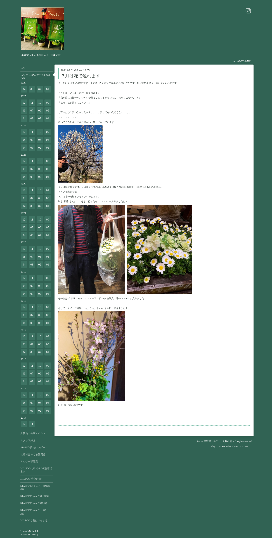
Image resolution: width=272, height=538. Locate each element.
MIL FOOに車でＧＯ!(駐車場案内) (36, 470)
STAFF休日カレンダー (32, 447)
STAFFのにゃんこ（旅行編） (34, 512)
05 (47, 110)
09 (47, 102)
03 (31, 89)
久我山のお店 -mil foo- (32, 433)
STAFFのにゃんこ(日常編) (34, 496)
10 (39, 102)
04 (24, 89)
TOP (22, 68)
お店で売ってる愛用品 (33, 454)
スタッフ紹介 (28, 440)
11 (31, 102)
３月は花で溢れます (80, 76)
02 (39, 89)
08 (24, 110)
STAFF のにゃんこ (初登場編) (35, 487)
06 (39, 110)
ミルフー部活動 (29, 461)
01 (47, 89)
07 (31, 110)
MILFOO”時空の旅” (31, 478)
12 (24, 102)
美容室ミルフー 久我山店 (218, 441)
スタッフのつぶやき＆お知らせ (35, 76)
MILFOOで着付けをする (34, 520)
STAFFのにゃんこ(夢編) (33, 503)
